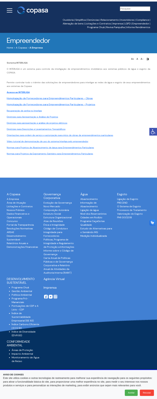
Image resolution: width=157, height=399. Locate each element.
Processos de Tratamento (132, 210)
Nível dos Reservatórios (93, 213)
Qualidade (86, 224)
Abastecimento (89, 199)
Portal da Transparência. (20, 224)
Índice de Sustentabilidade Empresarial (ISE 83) (23, 317)
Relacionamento (110, 19)
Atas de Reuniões (53, 221)
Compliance (142, 19)
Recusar (147, 392)
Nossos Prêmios (16, 210)
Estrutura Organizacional (58, 217)
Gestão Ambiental (22, 291)
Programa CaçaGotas (92, 221)
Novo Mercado (52, 206)
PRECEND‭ (122, 202)
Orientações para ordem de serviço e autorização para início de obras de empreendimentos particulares (60, 135)
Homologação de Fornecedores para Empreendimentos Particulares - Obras (50, 98)
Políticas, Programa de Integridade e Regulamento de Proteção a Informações (59, 243)
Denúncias (93, 19)
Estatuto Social (52, 213)
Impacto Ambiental (22, 353)
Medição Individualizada (93, 235)
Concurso (12, 221)
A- (142, 58)
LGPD (128, 23)
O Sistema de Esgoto (129, 206)
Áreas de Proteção (22, 350)
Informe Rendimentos (138, 27)
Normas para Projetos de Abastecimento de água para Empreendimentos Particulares (50, 147)
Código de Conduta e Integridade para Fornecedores (56, 232)
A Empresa (13, 199)
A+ (132, 58)
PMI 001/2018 (124, 217)
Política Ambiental (22, 294)
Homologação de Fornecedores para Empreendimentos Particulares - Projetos (51, 104)
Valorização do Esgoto (130, 213)
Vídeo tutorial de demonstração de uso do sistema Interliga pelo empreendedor (47, 141)
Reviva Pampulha (115, 27)
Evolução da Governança (58, 202)
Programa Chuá (96, 27)
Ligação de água (89, 210)
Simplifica (80, 19)
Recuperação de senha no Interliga (24, 110)
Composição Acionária (56, 210)
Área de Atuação (16, 202)
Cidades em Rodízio (91, 217)
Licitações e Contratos (98, 23)
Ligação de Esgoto (127, 199)
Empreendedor (140, 23)
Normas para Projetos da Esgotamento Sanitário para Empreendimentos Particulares (50, 153)
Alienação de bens (73, 23)
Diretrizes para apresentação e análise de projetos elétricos (37, 123)
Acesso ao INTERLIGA (18, 92)
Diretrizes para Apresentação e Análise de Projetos (32, 116)
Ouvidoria (68, 19)
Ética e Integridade (54, 224)
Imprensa (118, 23)
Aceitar (131, 392)
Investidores (127, 19)
